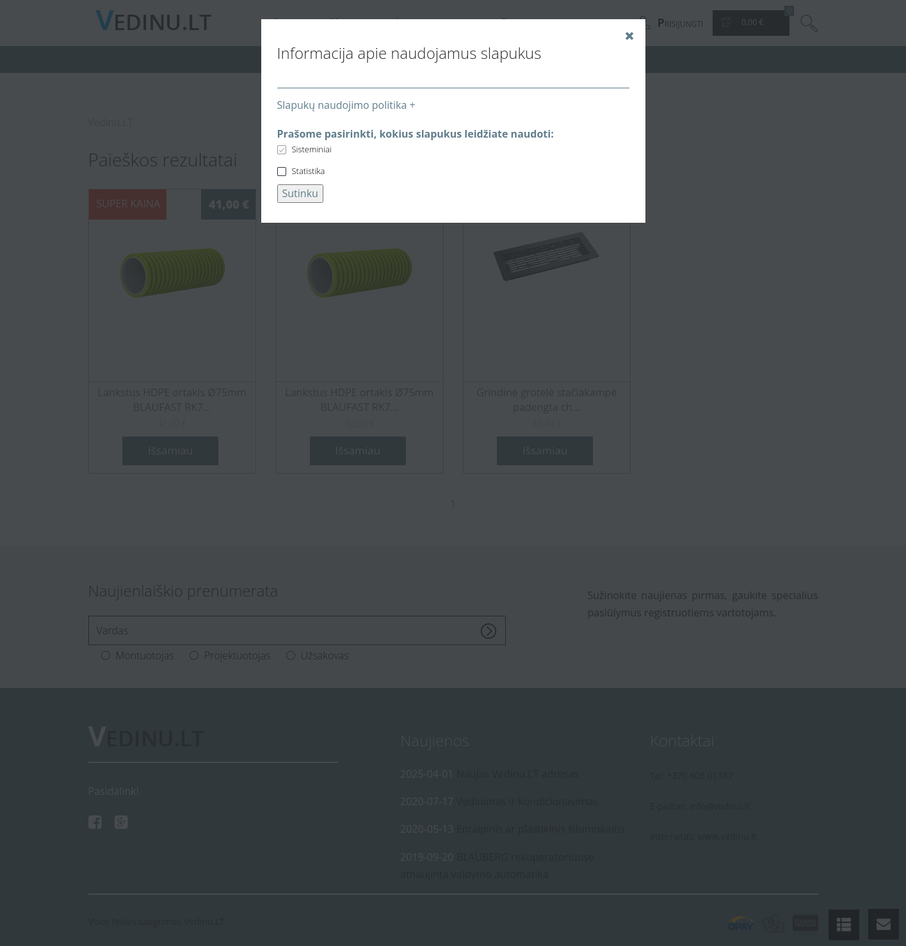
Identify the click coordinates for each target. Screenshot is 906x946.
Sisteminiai (312, 149)
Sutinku (300, 193)
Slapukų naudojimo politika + (346, 105)
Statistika (308, 171)
